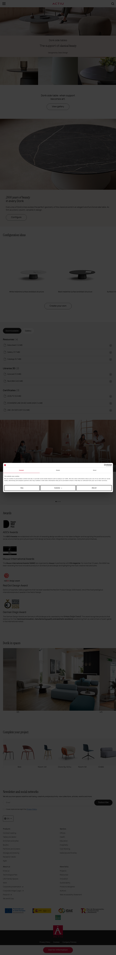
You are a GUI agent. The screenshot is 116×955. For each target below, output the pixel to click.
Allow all (94, 488)
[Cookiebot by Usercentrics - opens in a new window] (101, 465)
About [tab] (94, 470)
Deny (22, 488)
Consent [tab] (21, 470)
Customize (58, 488)
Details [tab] (58, 470)
